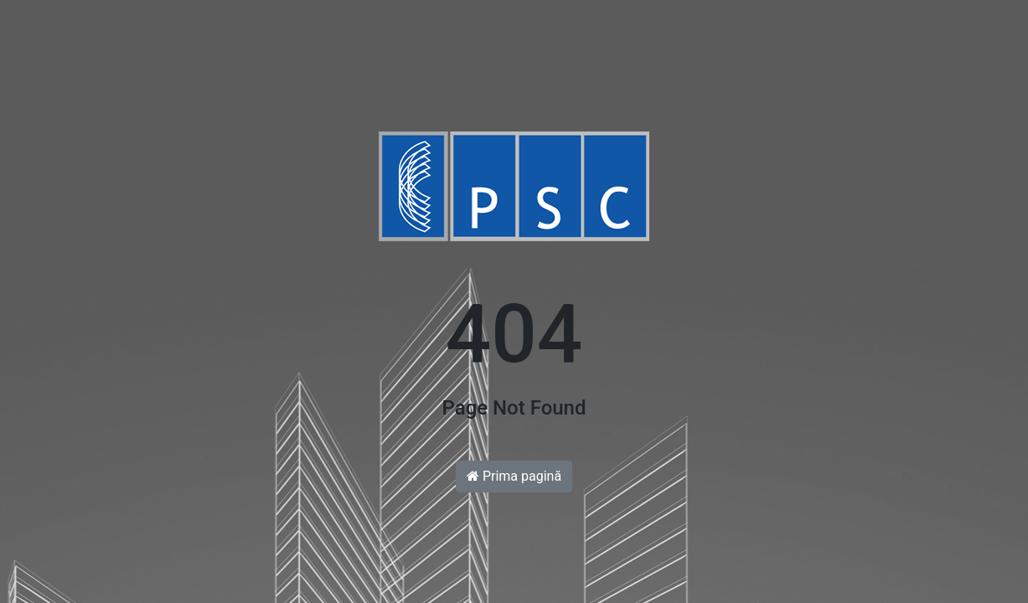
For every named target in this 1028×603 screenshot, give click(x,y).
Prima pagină (514, 476)
